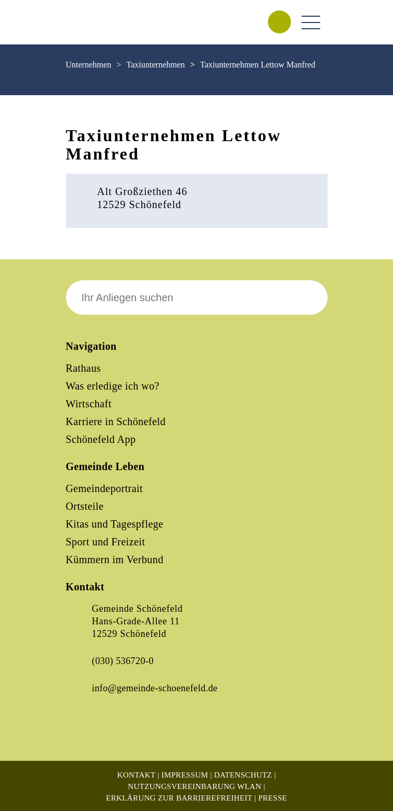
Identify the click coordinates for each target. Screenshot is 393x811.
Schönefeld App (101, 439)
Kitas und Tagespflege (115, 524)
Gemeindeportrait (104, 488)
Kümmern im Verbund (115, 559)
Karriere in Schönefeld (116, 421)
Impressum (184, 775)
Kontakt (136, 775)
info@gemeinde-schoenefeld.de (155, 688)
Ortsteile (85, 506)
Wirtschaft (89, 403)
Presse (272, 798)
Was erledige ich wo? (113, 386)
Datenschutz (243, 775)
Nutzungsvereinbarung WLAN (194, 786)
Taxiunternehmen (156, 64)
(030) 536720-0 (123, 661)
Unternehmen (88, 64)
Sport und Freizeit (105, 541)
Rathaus (83, 368)
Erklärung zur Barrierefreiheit (179, 798)
